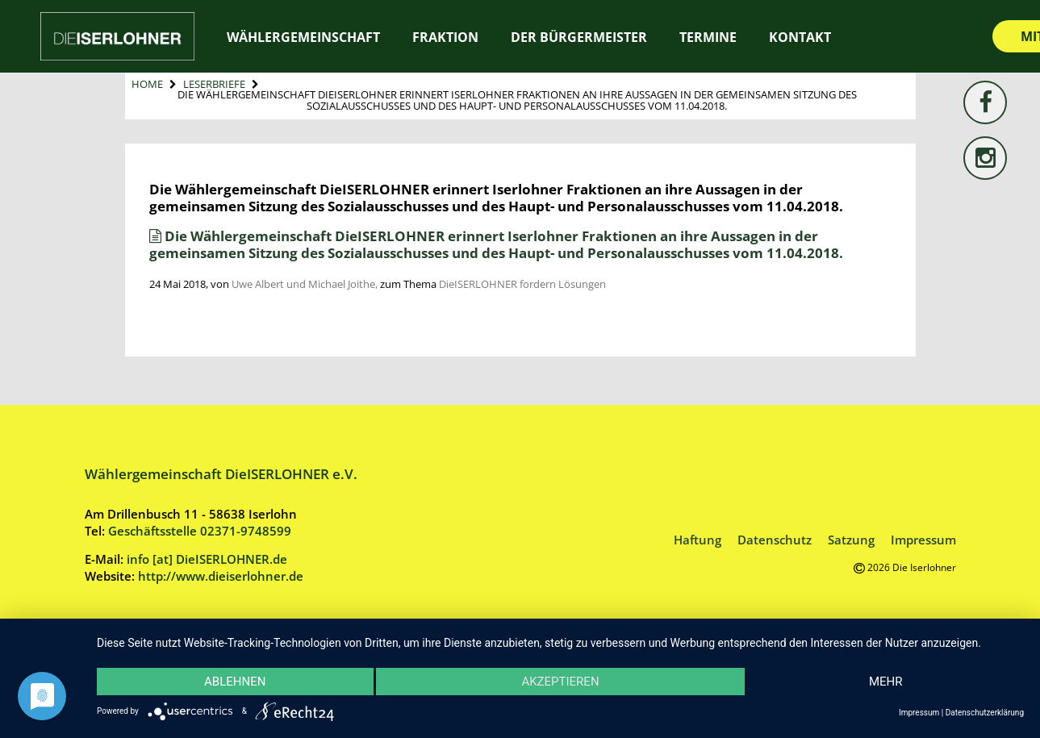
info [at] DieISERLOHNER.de (207, 559)
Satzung (851, 540)
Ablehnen (234, 681)
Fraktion (445, 37)
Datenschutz (774, 540)
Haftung (697, 540)
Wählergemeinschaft (303, 37)
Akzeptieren (560, 681)
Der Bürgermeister (579, 37)
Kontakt (800, 37)
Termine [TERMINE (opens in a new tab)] (708, 37)
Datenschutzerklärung (985, 712)
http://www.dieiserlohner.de (220, 576)
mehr (886, 681)
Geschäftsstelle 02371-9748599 (199, 531)
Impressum (923, 540)
